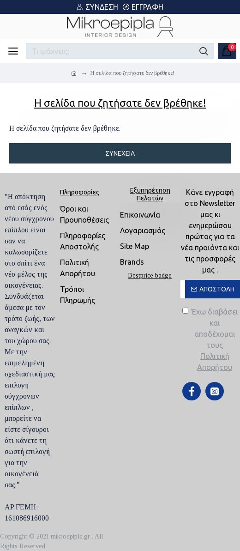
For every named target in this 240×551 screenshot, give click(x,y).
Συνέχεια (120, 153)
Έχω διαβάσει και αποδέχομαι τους (211, 340)
